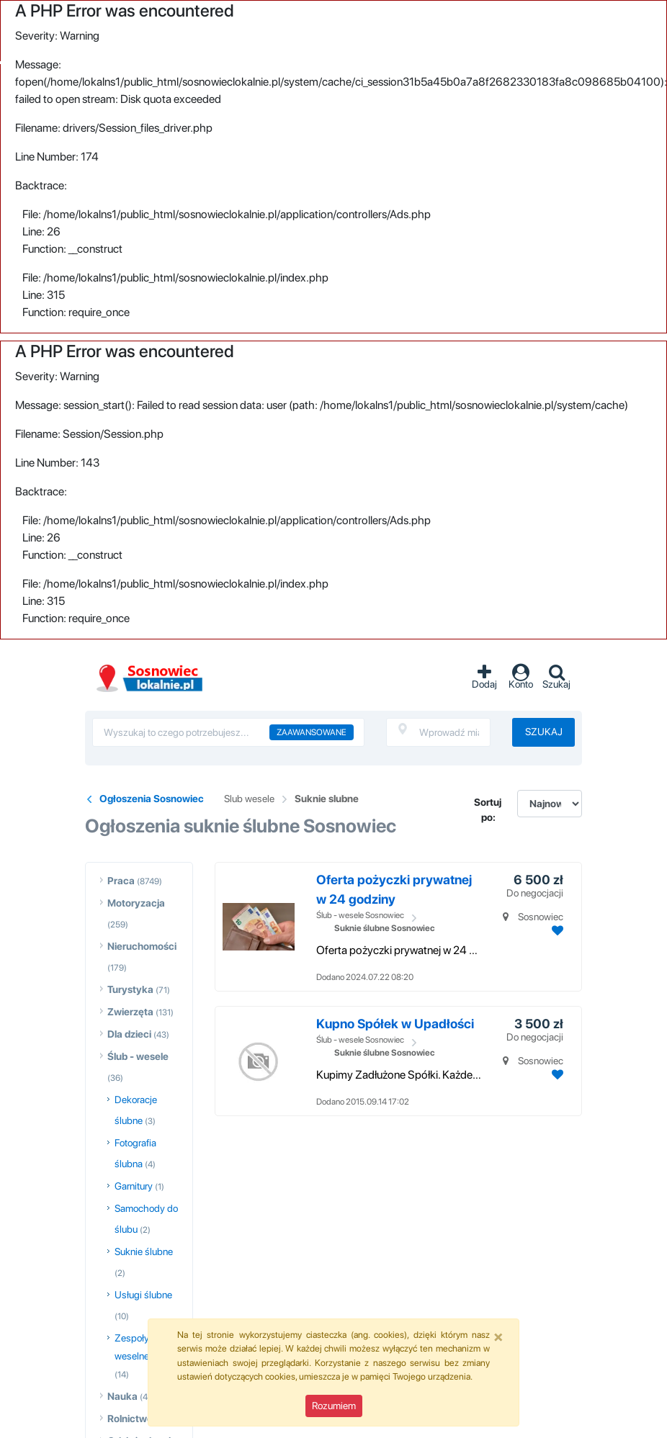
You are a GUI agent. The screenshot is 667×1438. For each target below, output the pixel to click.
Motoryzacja (136, 903)
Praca (121, 880)
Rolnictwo (130, 1418)
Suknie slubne (327, 798)
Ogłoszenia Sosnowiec (151, 798)
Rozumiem (334, 1405)
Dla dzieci (129, 1034)
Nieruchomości (141, 946)
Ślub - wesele (138, 1056)
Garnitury (134, 1186)
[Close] (498, 1336)
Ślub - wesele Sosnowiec (360, 915)
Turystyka (130, 989)
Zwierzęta (130, 1011)
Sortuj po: (487, 809)
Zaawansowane (311, 732)
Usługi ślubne (143, 1294)
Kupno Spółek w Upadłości (395, 1023)
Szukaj (544, 731)
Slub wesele (249, 798)
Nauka (122, 1396)
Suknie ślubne (144, 1251)
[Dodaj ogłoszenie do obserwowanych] (555, 931)
